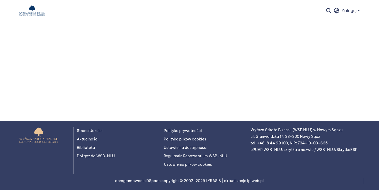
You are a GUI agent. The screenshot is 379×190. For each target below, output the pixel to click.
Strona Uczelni (90, 130)
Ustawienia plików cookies (188, 164)
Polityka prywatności (183, 130)
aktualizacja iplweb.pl (244, 180)
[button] (32, 10)
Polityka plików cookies (185, 139)
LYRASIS (214, 180)
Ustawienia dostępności (185, 147)
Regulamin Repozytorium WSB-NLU (195, 156)
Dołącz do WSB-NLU (96, 156)
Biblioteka (86, 147)
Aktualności (87, 139)
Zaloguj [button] (349, 10)
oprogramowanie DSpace (138, 180)
